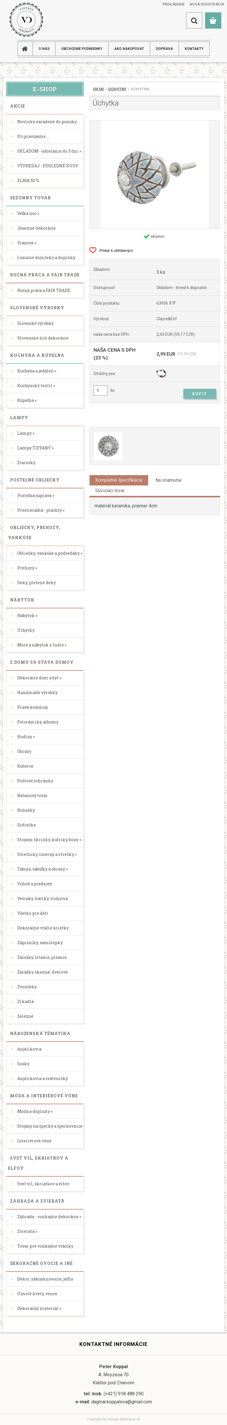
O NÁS (44, 49)
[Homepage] (27, 49)
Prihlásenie (174, 4)
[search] (194, 20)
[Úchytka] (155, 175)
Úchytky (117, 89)
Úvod (98, 89)
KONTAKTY (194, 49)
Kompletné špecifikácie (118, 480)
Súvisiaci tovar (110, 490)
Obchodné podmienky (81, 49)
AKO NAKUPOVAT (129, 49)
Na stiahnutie (168, 480)
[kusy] (101, 390)
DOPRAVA (164, 49)
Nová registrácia (207, 4)
